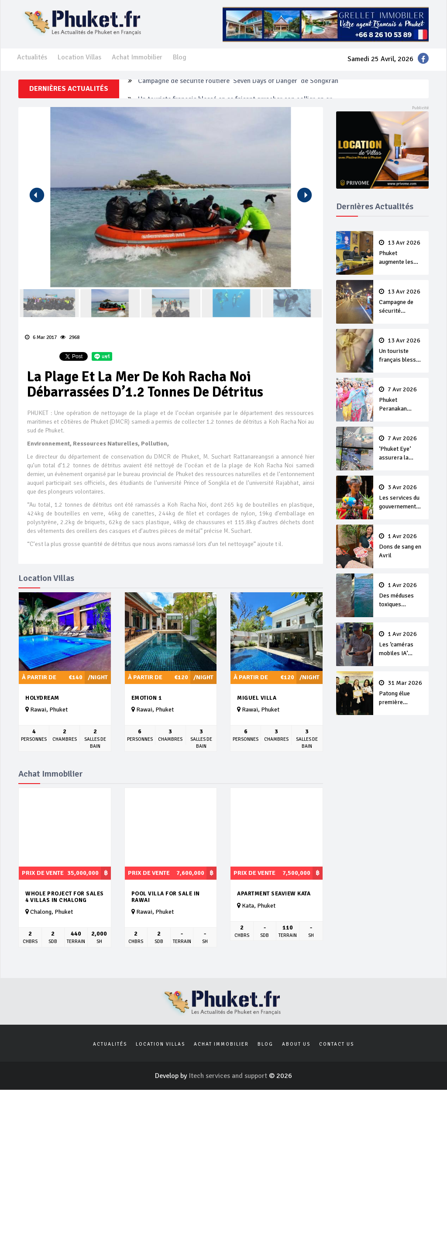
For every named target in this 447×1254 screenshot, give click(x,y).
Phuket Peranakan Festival (401, 399)
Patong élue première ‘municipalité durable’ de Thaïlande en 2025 (401, 693)
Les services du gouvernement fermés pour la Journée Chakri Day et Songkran (401, 497)
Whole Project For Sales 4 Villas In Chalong (64, 897)
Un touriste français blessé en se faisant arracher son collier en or (401, 350)
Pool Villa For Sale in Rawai (165, 897)
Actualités (32, 57)
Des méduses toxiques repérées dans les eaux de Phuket (401, 595)
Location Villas (79, 57)
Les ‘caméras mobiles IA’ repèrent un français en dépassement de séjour (401, 644)
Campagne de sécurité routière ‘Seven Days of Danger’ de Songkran (238, 88)
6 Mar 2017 (41, 337)
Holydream (42, 698)
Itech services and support (229, 1075)
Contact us (336, 1044)
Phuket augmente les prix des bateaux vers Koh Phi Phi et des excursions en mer (401, 252)
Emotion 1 (146, 698)
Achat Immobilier (137, 57)
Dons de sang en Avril (401, 546)
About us (296, 1044)
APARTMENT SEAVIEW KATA (273, 894)
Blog (179, 57)
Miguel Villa (256, 698)
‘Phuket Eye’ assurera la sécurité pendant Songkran (401, 448)
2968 (69, 337)
